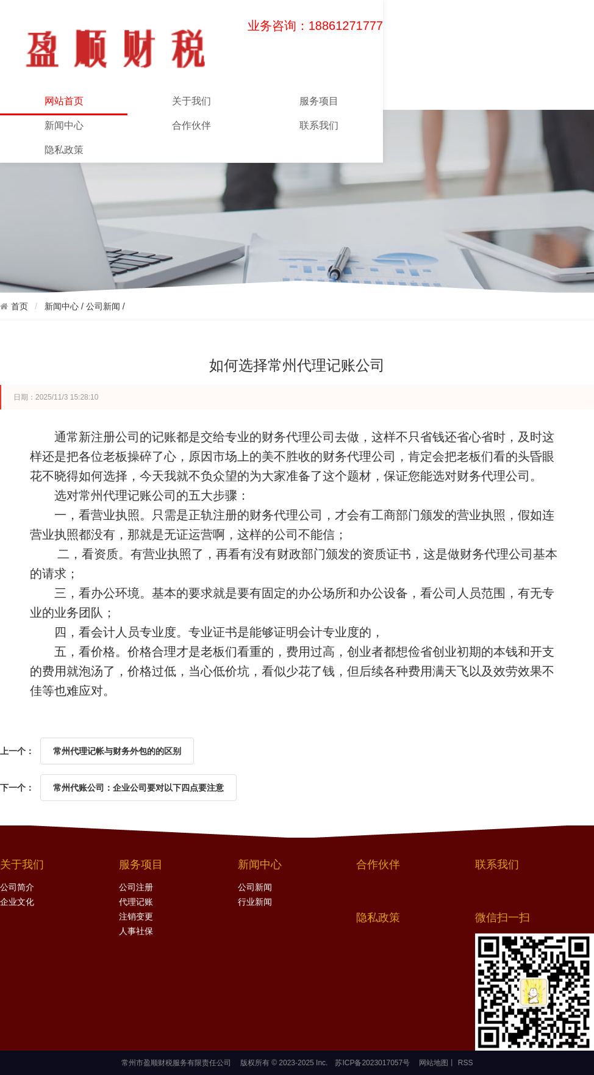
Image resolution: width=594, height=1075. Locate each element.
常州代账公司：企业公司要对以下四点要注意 (138, 788)
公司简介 (17, 887)
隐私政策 (64, 150)
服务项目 (318, 101)
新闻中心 (64, 125)
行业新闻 (255, 902)
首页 (19, 306)
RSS (464, 1063)
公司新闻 (103, 306)
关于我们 (191, 101)
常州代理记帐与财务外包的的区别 (117, 751)
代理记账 (136, 902)
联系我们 (318, 125)
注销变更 (136, 916)
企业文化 (17, 902)
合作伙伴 (191, 125)
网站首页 (63, 104)
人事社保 (136, 931)
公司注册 (136, 887)
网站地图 (433, 1063)
